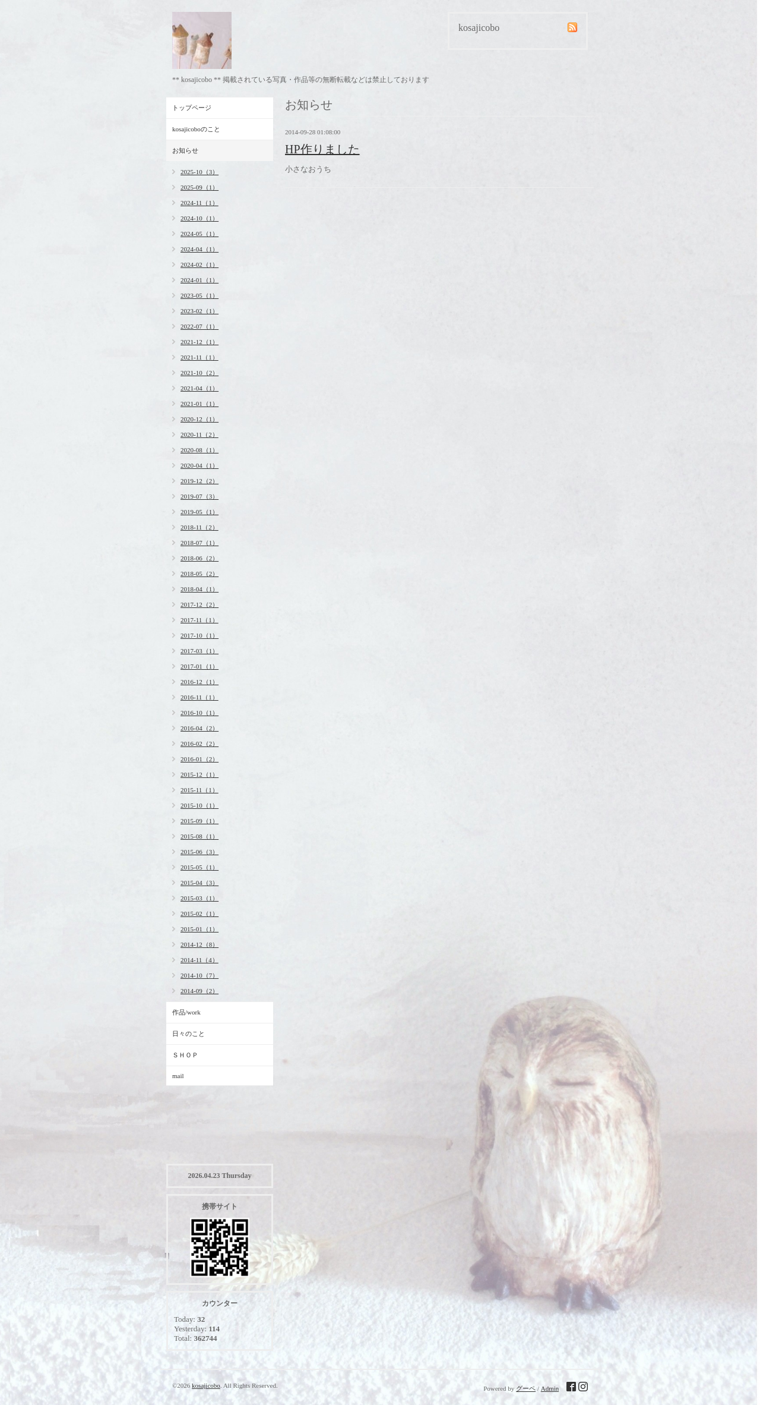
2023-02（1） (199, 310)
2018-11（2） (199, 527)
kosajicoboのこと (196, 129)
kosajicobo (206, 1385)
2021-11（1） (199, 357)
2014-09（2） (199, 990)
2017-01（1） (199, 666)
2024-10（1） (199, 218)
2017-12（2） (199, 604)
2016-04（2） (199, 728)
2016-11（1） (199, 697)
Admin (550, 1388)
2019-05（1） (199, 511)
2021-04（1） (199, 388)
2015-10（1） (199, 805)
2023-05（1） (199, 295)
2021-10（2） (199, 372)
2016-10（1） (199, 712)
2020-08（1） (199, 449)
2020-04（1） (199, 465)
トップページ (191, 107)
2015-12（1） (199, 774)
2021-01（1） (199, 403)
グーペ (526, 1388)
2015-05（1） (199, 867)
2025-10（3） (199, 171)
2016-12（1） (199, 681)
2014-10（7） (199, 975)
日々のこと (188, 1033)
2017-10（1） (199, 635)
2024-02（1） (199, 264)
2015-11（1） (199, 789)
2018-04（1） (199, 589)
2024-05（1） (199, 233)
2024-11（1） (199, 202)
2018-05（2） (199, 573)
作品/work (186, 1012)
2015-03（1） (199, 898)
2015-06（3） (199, 851)
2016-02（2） (199, 743)
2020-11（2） (199, 434)
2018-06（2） (199, 558)
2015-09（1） (199, 820)
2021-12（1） (199, 341)
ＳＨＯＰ (185, 1055)
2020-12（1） (199, 419)
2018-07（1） (199, 542)
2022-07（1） (199, 326)
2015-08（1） (199, 836)
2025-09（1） (199, 187)
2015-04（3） (199, 882)
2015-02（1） (199, 913)
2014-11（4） (199, 959)
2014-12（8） (199, 944)
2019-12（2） (199, 480)
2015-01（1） (199, 929)
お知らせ (185, 150)
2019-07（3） (199, 496)
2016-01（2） (199, 759)
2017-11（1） (199, 619)
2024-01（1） (199, 279)
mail (178, 1075)
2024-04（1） (199, 249)
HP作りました (322, 149)
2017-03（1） (199, 650)
